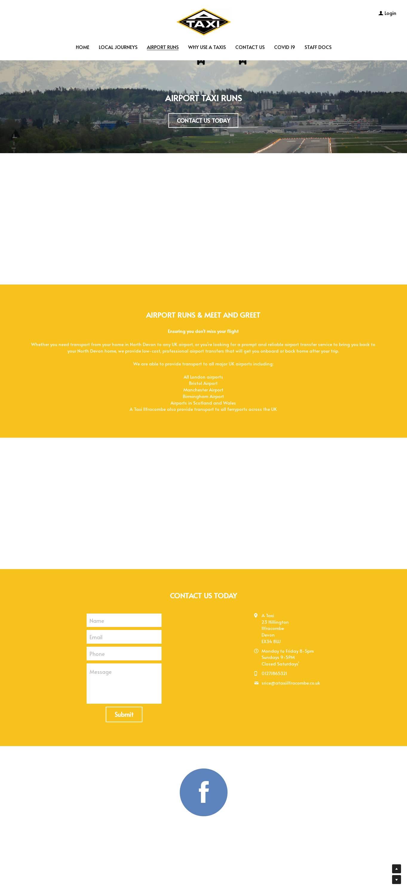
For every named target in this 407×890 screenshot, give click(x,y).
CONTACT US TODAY (203, 119)
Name (97, 618)
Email (96, 635)
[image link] (203, 20)
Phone (97, 651)
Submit (124, 712)
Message (101, 670)
